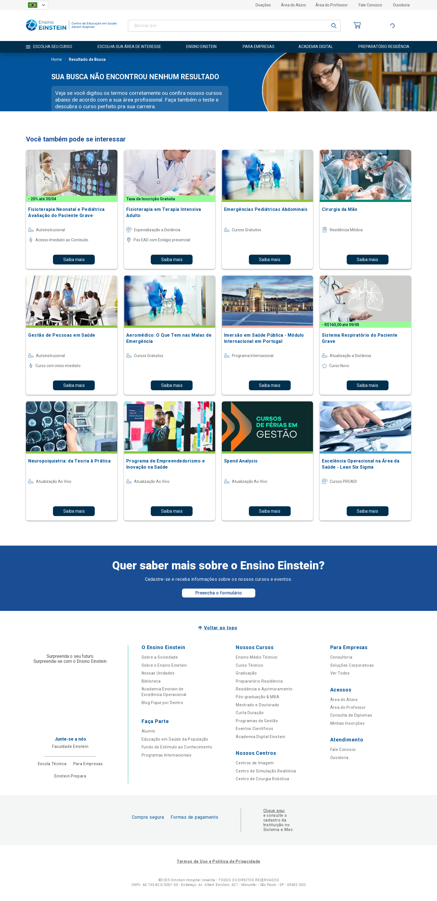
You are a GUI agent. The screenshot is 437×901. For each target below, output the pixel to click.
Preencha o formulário (218, 593)
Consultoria (341, 657)
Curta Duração (250, 712)
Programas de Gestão (257, 721)
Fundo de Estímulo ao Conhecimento (177, 747)
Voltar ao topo (220, 627)
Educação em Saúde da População (175, 739)
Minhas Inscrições (347, 723)
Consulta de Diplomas (351, 715)
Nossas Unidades (158, 673)
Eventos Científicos (254, 728)
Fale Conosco (370, 5)
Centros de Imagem (255, 763)
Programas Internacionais (167, 755)
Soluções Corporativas (352, 665)
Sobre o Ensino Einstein (164, 665)
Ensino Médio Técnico (257, 657)
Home (56, 60)
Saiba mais (74, 259)
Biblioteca (151, 681)
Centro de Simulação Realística (266, 771)
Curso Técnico (249, 665)
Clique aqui (274, 810)
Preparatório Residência (259, 681)
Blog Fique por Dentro (162, 702)
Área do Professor (331, 5)
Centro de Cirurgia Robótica (262, 779)
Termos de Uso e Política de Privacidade (218, 861)
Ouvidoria (401, 5)
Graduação (246, 673)
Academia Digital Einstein (260, 736)
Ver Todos (340, 673)
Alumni (148, 731)
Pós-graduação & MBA (257, 697)
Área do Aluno (293, 5)
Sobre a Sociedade (160, 657)
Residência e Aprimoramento (264, 689)
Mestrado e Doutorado (257, 705)
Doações (263, 5)
